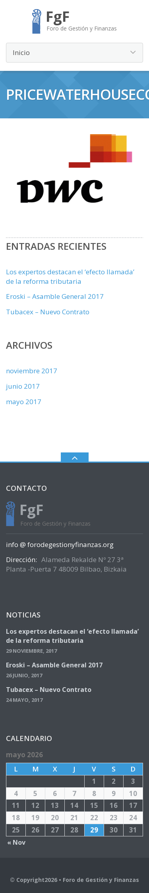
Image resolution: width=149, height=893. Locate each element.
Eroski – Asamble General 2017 (55, 296)
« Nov (16, 842)
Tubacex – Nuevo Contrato (47, 311)
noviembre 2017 (31, 370)
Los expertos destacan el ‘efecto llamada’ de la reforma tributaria (70, 276)
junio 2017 (23, 386)
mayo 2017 (23, 401)
